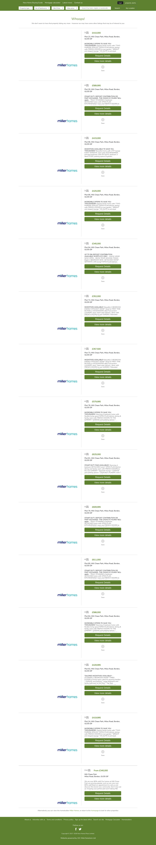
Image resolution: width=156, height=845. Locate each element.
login (120, 3)
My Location (130, 8)
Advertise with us (38, 819)
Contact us (102, 3)
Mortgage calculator (76, 3)
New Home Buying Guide (56, 3)
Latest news (91, 3)
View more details (102, 61)
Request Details (102, 55)
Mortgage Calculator (112, 819)
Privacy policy (68, 819)
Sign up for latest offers (83, 819)
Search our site (98, 819)
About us (27, 819)
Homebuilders (127, 819)
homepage (95, 810)
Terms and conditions (54, 819)
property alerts (130, 3)
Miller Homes (74, 810)
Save (102, 71)
